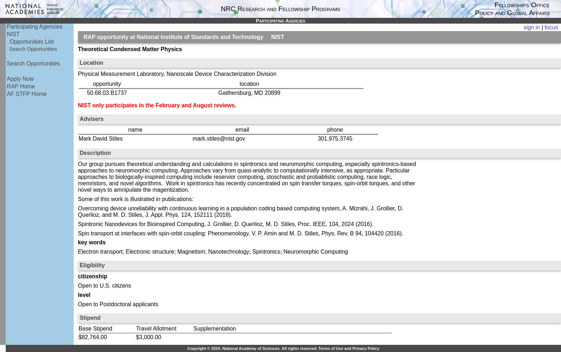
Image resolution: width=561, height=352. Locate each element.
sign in (532, 27)
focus (551, 27)
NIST (13, 34)
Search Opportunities (33, 49)
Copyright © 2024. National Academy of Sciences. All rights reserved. (252, 348)
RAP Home (21, 86)
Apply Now (20, 79)
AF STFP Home (27, 94)
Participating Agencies (35, 27)
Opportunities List (32, 42)
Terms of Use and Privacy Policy (348, 348)
